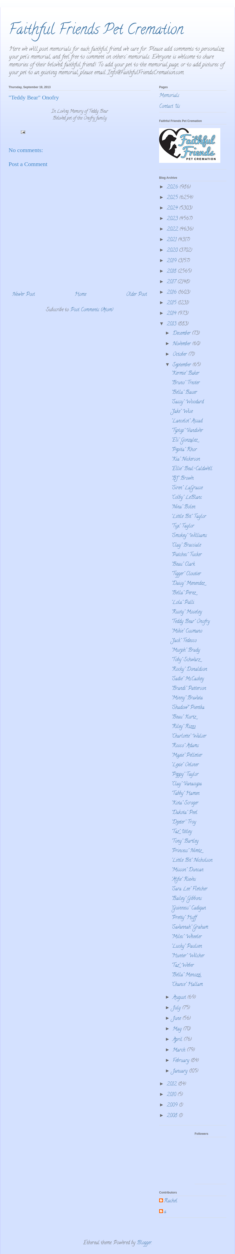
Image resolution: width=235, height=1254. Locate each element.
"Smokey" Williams (189, 536)
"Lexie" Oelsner (185, 765)
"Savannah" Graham (189, 927)
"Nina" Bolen (183, 507)
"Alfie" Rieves (183, 880)
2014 (172, 314)
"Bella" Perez (183, 593)
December (182, 333)
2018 (172, 271)
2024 (173, 208)
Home (80, 295)
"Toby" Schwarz (185, 660)
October (180, 354)
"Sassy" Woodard (187, 402)
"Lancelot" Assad (186, 421)
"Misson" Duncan (187, 870)
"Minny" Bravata (187, 698)
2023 (173, 219)
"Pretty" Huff (184, 918)
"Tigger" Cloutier (186, 574)
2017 (172, 282)
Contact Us (169, 106)
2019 (172, 261)
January (181, 1071)
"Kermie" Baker (185, 373)
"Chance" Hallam (187, 985)
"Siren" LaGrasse (187, 488)
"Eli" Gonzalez (184, 440)
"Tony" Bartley (185, 841)
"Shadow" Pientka (187, 708)
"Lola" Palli (182, 603)
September (182, 365)
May (178, 1029)
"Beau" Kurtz (183, 717)
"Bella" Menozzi (186, 975)
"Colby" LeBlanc (186, 498)
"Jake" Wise (182, 412)
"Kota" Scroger (184, 803)
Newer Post (23, 295)
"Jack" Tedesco (184, 641)
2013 (172, 324)
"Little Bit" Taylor (188, 517)
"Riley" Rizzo (183, 727)
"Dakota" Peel (184, 813)
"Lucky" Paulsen (186, 946)
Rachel (170, 1201)
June (177, 1019)
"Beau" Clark (183, 564)
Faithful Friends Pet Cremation (96, 30)
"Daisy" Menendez (187, 583)
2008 (173, 1116)
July (177, 1008)
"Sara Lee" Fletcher (189, 889)
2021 (172, 240)
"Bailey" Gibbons (186, 899)
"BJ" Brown (182, 478)
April (178, 1040)
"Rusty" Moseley (186, 612)
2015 (172, 303)
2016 (172, 293)
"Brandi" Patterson (188, 689)
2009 (173, 1105)
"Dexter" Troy (183, 822)
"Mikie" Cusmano (186, 631)
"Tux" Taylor (182, 526)
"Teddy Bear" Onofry (190, 622)
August (180, 998)
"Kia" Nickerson (185, 459)
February (182, 1061)
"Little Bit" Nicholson (191, 860)
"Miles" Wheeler (186, 937)
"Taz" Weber (182, 965)
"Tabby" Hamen (185, 794)
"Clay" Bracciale (186, 545)
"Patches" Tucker (186, 555)
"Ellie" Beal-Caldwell (191, 469)
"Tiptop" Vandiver (187, 431)
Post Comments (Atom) (91, 310)
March (180, 1050)
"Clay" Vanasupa (186, 784)
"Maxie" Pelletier (186, 755)
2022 (173, 229)
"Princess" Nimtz (186, 851)
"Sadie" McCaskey (187, 679)
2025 (173, 198)
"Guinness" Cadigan (188, 908)
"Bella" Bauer (184, 392)
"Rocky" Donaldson (189, 669)
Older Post (136, 295)
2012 (172, 1084)
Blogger (144, 1243)
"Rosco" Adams (185, 746)
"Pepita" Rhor (184, 450)
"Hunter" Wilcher (187, 956)
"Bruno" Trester (185, 383)
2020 (173, 250)
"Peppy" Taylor (185, 774)
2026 (173, 187)
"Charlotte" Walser (188, 736)
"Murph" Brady (185, 650)
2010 (172, 1095)
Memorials (169, 96)
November (182, 344)
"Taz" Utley (181, 832)
